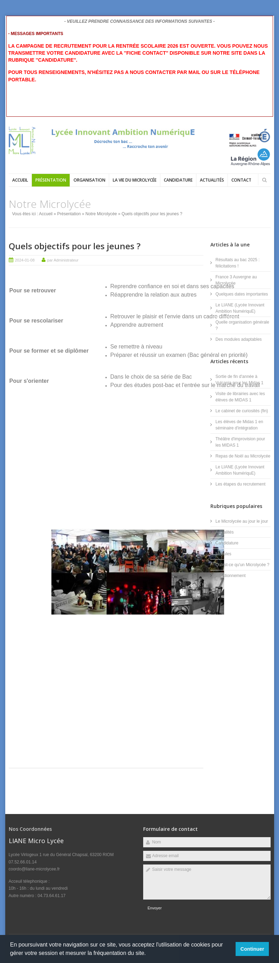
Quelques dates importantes (242, 294)
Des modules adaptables (239, 339)
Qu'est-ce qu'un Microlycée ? (243, 564)
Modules (223, 553)
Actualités (212, 180)
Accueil (20, 180)
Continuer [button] (252, 949)
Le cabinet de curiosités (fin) (242, 410)
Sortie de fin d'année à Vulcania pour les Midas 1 (240, 379)
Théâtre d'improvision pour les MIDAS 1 (240, 442)
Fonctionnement (231, 575)
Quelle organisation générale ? (242, 325)
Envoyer (155, 908)
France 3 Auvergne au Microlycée (236, 280)
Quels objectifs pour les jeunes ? (74, 246)
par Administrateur (62, 260)
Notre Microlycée (101, 213)
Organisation (89, 180)
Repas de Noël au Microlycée (243, 456)
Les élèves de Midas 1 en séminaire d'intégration (239, 424)
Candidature (178, 180)
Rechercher (265, 180)
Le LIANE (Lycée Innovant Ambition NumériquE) (240, 308)
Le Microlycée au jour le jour (242, 521)
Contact (241, 180)
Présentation (50, 180)
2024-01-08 (25, 260)
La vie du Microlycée (134, 180)
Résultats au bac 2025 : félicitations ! (238, 263)
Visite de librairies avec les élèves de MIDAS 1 (240, 396)
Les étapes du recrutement (241, 484)
